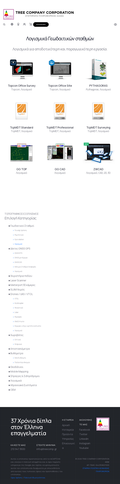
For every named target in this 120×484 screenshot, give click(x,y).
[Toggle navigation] (115, 24)
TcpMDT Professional (60, 127)
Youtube (84, 448)
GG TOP (21, 169)
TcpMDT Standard (21, 127)
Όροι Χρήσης (16, 477)
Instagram (84, 443)
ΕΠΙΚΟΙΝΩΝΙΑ (41, 24)
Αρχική (66, 425)
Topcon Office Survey (21, 86)
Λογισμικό (26, 89)
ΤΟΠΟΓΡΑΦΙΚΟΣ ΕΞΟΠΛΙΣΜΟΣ (22, 213)
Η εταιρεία (68, 429)
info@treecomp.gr (46, 449)
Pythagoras (92, 89)
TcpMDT (15, 131)
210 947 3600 (18, 449)
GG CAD (60, 169)
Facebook (84, 429)
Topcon (15, 89)
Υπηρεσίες (68, 438)
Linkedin (84, 438)
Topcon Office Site (60, 86)
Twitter (83, 434)
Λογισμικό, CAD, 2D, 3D (98, 172)
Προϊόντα (67, 434)
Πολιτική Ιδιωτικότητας (34, 477)
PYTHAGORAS (98, 86)
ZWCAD (98, 169)
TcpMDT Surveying (98, 127)
